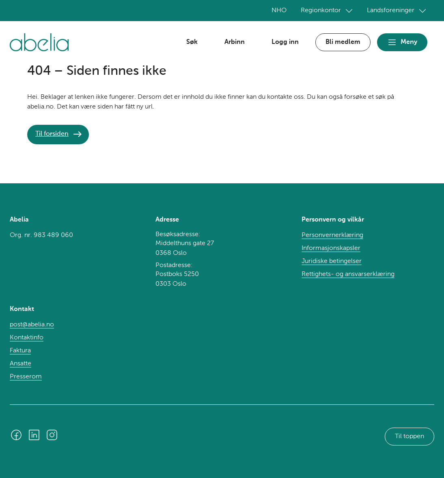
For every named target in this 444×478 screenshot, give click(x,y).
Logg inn (285, 42)
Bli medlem (342, 42)
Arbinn (234, 42)
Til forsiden (52, 134)
